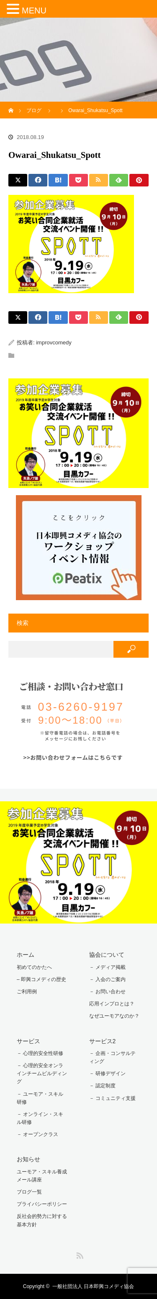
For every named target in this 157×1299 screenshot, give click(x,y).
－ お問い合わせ (107, 992)
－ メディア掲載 (107, 967)
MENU (34, 10)
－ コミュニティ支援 (112, 1098)
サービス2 (102, 1041)
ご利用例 (27, 992)
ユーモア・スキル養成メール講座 (42, 1176)
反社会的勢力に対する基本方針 (42, 1220)
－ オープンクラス (37, 1134)
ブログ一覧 (29, 1192)
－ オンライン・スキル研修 (40, 1118)
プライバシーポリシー (42, 1204)
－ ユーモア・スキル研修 (40, 1098)
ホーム (25, 954)
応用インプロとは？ (111, 1004)
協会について (106, 954)
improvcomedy (54, 342)
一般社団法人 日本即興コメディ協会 (93, 1286)
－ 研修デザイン (107, 1073)
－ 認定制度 (102, 1086)
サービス (28, 1041)
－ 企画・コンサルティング (112, 1057)
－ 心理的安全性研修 (40, 1053)
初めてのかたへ (34, 967)
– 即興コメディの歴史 (41, 979)
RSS (78, 1254)
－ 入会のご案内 (107, 979)
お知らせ (28, 1159)
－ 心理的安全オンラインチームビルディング (42, 1073)
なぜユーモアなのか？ (114, 1016)
